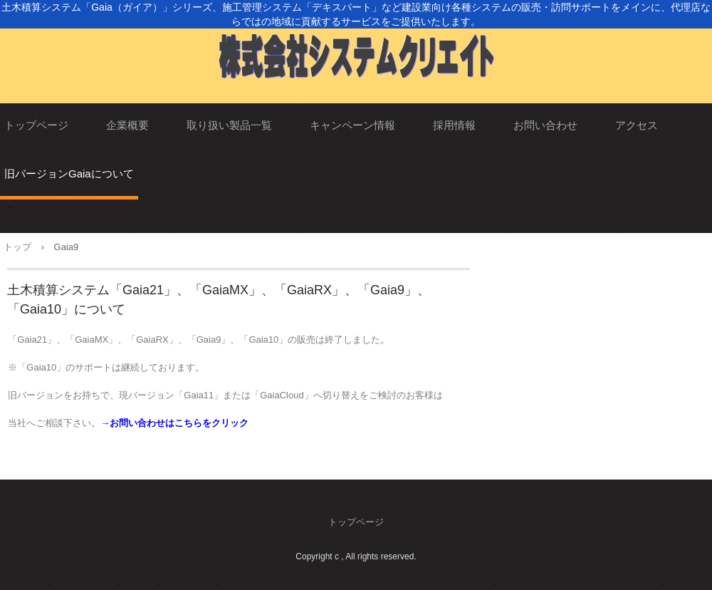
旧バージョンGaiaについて (69, 173)
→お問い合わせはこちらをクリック (174, 423)
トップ (17, 247)
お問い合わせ (545, 125)
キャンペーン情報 (352, 125)
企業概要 (127, 125)
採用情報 (454, 125)
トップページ (36, 125)
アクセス (636, 125)
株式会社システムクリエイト (356, 51)
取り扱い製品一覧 (229, 125)
